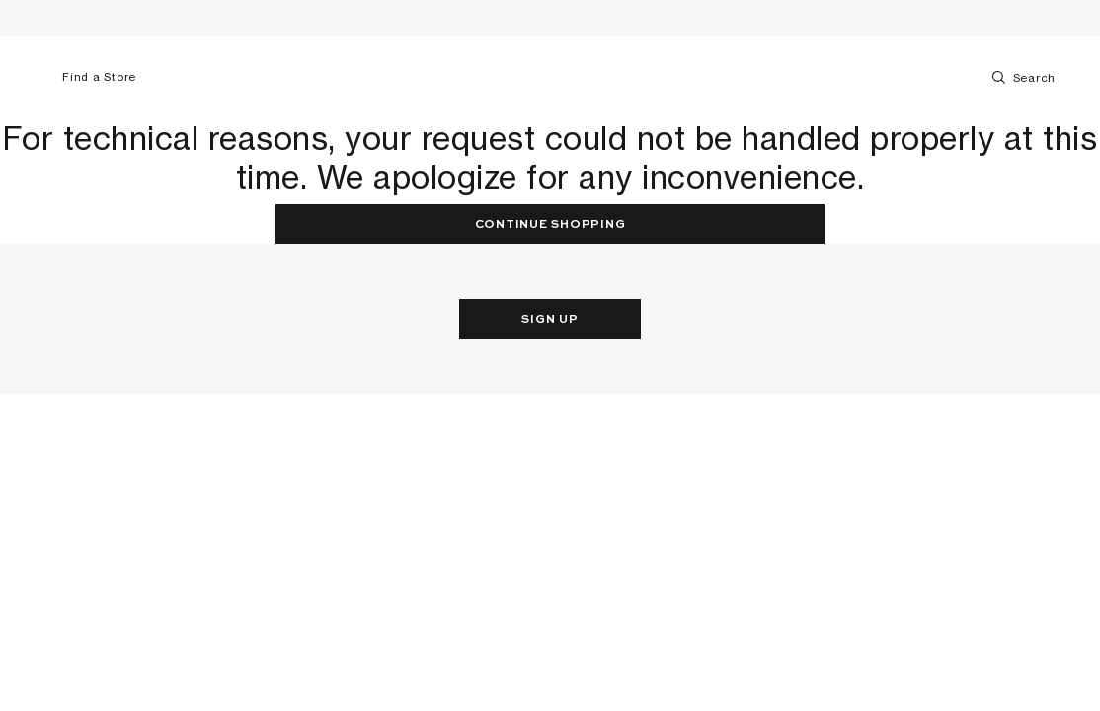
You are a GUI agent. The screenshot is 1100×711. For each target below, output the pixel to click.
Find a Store (90, 77)
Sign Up (549, 320)
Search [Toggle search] (1022, 77)
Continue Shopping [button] (550, 225)
